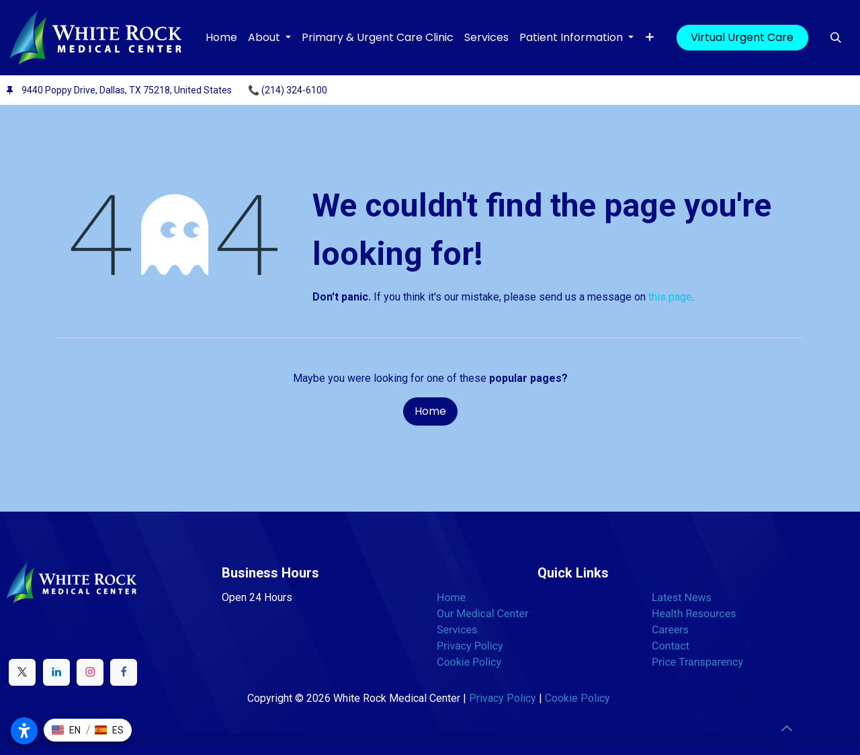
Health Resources (694, 613)
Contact (670, 645)
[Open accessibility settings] (24, 730)
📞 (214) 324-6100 (287, 90)
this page (670, 296)
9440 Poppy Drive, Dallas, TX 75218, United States (127, 90)
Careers (670, 629)
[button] (836, 38)
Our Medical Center (482, 613)
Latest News (682, 597)
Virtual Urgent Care (742, 37)
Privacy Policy (470, 645)
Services (457, 629)
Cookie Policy (469, 661)
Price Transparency (697, 661)
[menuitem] (221, 37)
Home (430, 411)
